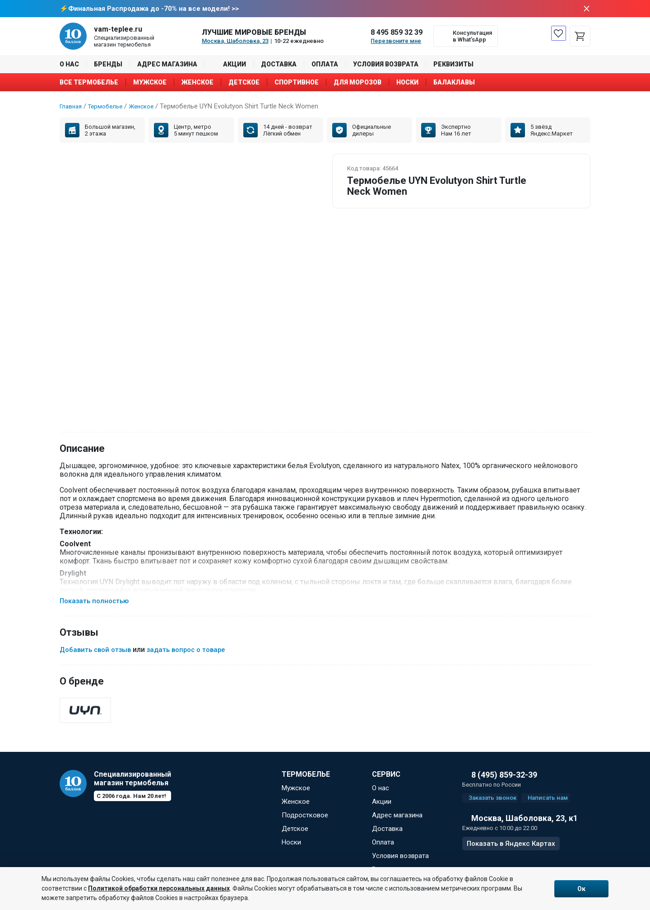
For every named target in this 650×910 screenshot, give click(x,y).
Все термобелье (89, 83)
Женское (197, 83)
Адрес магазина (167, 65)
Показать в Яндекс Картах (511, 852)
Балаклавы (454, 83)
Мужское (150, 83)
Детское (244, 83)
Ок (581, 888)
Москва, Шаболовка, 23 (235, 41)
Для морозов (357, 83)
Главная (72, 107)
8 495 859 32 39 (396, 33)
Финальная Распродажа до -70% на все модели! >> (153, 9)
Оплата (324, 65)
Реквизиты (453, 65)
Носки (407, 83)
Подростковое (305, 819)
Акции (234, 65)
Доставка (279, 65)
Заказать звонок (495, 804)
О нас (69, 65)
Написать (559, 804)
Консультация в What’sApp (472, 37)
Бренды (108, 65)
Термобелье (110, 107)
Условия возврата (385, 65)
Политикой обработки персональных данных (159, 888)
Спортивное (296, 83)
